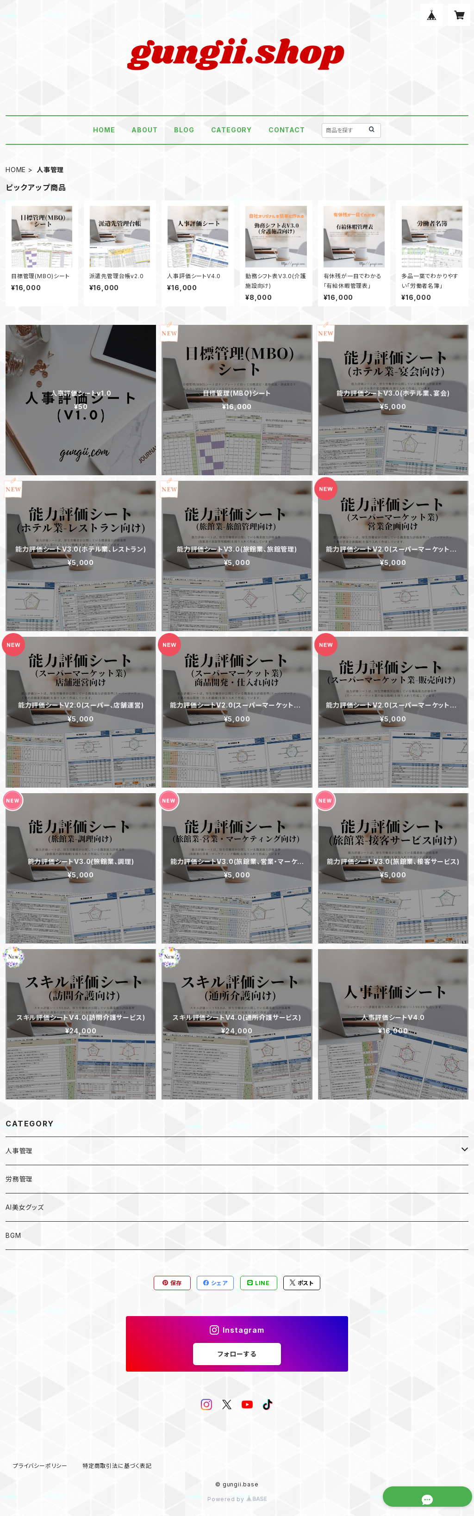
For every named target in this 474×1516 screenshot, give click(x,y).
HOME (104, 130)
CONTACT (286, 130)
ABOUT (144, 130)
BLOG (184, 130)
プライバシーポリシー (40, 1465)
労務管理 (19, 1179)
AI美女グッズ (25, 1207)
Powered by (237, 1499)
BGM (13, 1235)
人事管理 (19, 1151)
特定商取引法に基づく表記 (117, 1465)
